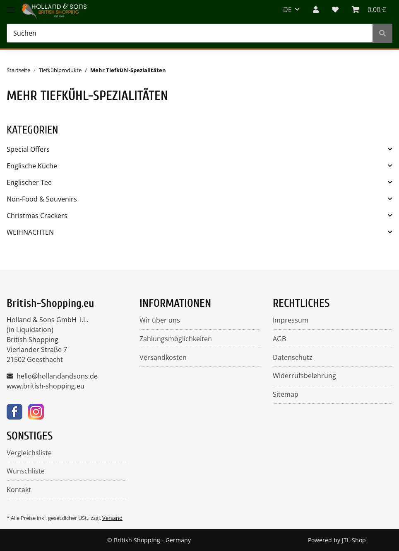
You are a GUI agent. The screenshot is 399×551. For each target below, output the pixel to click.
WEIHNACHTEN (30, 232)
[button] (315, 9)
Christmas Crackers (37, 215)
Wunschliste (26, 471)
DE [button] (287, 9)
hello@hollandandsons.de (57, 376)
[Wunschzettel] (335, 9)
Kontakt (19, 489)
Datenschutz (292, 357)
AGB (279, 338)
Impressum (290, 320)
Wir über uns (159, 320)
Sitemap (285, 394)
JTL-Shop (354, 540)
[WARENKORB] (368, 9)
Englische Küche (32, 165)
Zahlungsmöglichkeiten (175, 338)
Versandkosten (163, 357)
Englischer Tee (29, 182)
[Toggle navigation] (11, 5)
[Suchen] (190, 33)
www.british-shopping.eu (45, 386)
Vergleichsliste (29, 452)
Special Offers (28, 149)
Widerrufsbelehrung (304, 375)
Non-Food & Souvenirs (42, 199)
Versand (112, 518)
